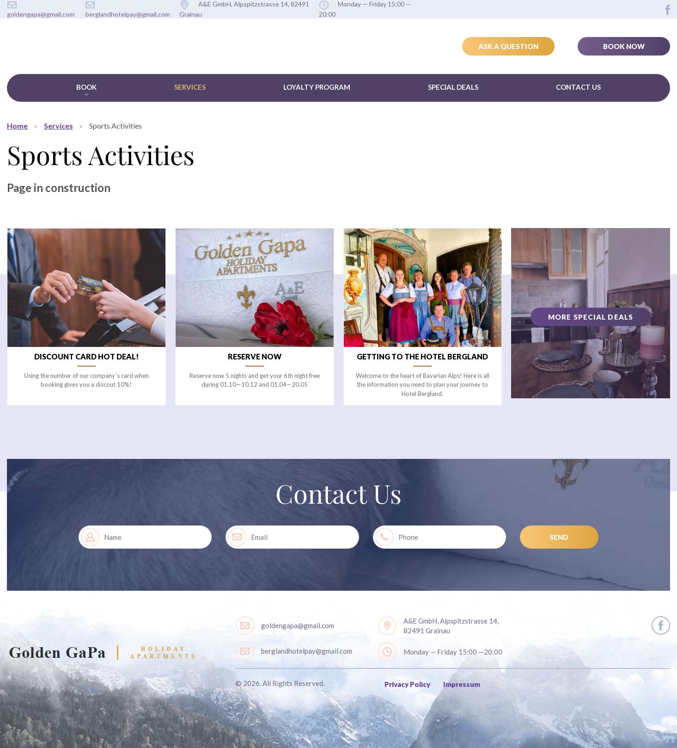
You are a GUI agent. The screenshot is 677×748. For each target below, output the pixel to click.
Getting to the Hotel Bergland (422, 356)
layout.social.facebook (667, 10)
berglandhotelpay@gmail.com (306, 651)
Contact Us (578, 87)
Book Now (624, 46)
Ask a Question (508, 46)
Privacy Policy (407, 684)
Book (86, 87)
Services (190, 87)
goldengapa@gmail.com (297, 625)
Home (17, 125)
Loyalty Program (316, 87)
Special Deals (453, 87)
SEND (558, 537)
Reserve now (254, 356)
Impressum (461, 684)
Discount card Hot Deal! (86, 356)
